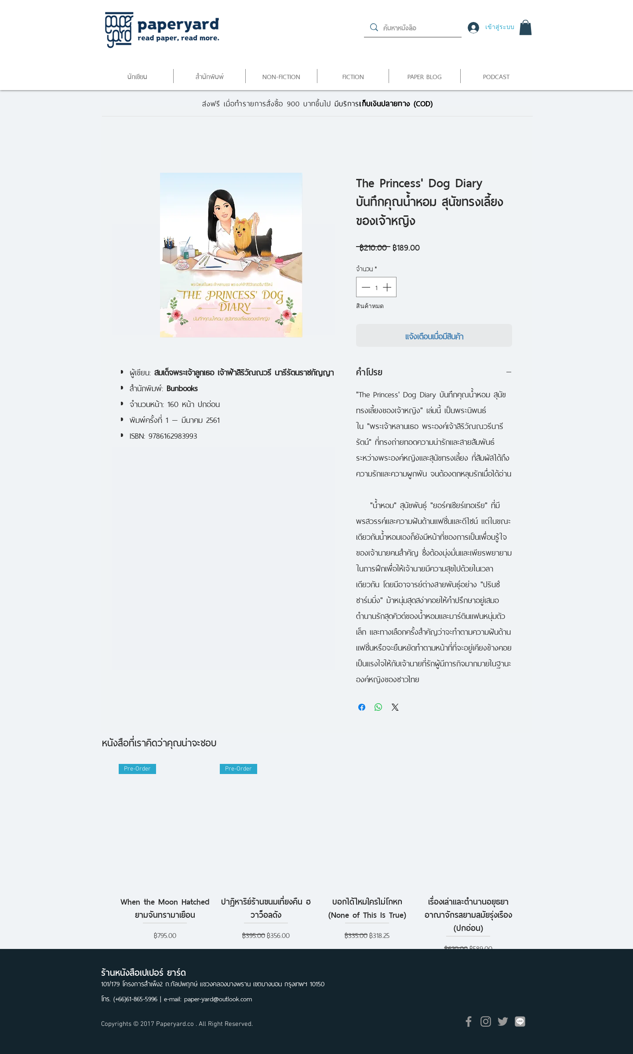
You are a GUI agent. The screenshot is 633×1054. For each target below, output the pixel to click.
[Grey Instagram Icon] (486, 1021)
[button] (525, 27)
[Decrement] (364, 287)
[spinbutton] (376, 287)
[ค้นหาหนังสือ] (413, 27)
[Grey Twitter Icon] (503, 1021)
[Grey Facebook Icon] (469, 1021)
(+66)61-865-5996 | (138, 998)
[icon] (520, 1021)
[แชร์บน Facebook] (362, 707)
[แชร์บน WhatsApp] (378, 707)
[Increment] (387, 287)
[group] (316, 859)
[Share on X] (395, 707)
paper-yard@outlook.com (218, 998)
